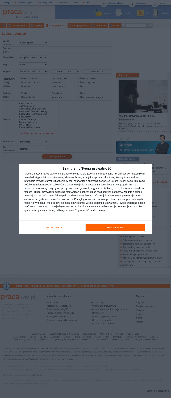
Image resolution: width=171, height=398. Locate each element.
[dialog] (85, 199)
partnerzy (29, 188)
